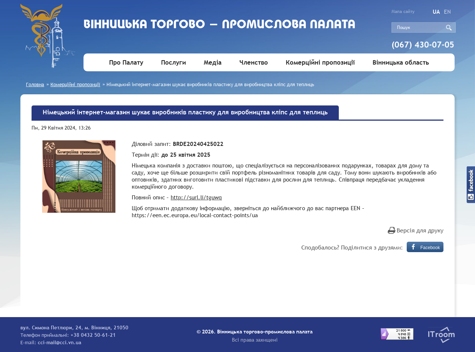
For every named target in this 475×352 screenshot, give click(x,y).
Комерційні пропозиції (320, 62)
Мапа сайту (403, 11)
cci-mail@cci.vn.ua (59, 342)
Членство (253, 62)
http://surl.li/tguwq (196, 197)
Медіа (213, 62)
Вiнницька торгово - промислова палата (219, 25)
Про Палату (126, 62)
